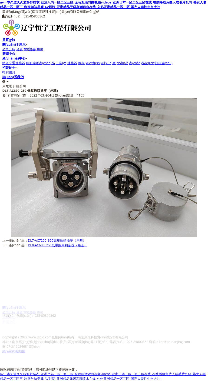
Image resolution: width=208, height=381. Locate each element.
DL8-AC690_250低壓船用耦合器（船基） (57, 245)
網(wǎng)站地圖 (13, 348)
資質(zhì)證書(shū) (29, 49)
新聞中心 (8, 53)
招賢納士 (8, 67)
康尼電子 (8, 86)
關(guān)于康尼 (14, 44)
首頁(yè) (8, 39)
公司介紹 (8, 49)
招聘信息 (8, 72)
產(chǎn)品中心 (14, 58)
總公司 (21, 86)
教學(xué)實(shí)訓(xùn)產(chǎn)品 (103, 63)
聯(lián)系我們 (13, 77)
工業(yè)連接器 (66, 63)
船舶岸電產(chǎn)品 (40, 63)
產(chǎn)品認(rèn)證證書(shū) (150, 63)
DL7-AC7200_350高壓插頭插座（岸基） (57, 240)
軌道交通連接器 (13, 63)
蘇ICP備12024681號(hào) (21, 344)
